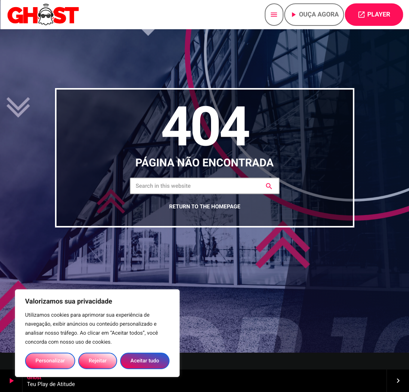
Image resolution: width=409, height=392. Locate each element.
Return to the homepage (204, 212)
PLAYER (373, 14)
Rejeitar (98, 361)
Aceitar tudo (145, 361)
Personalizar (50, 361)
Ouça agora (314, 14)
